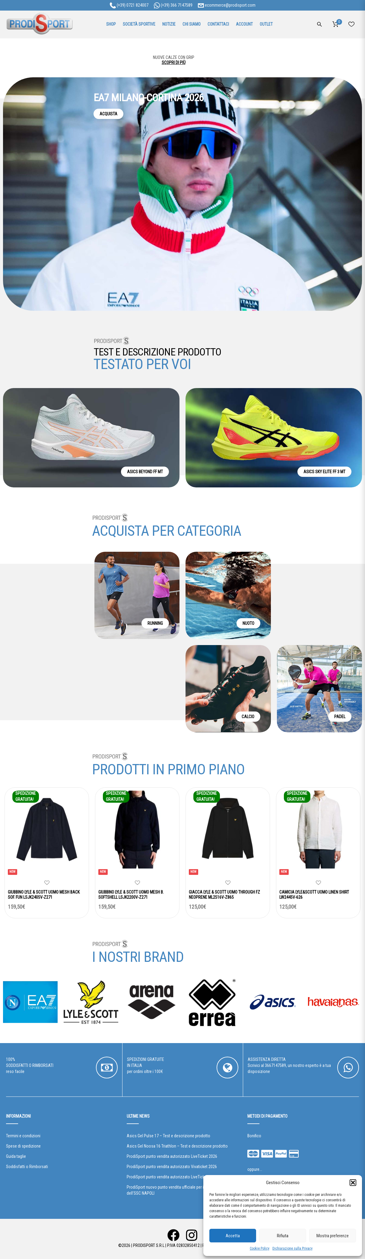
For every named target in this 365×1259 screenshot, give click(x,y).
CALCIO (248, 716)
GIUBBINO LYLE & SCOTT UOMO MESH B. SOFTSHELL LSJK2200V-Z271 (131, 895)
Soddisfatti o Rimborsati (27, 1166)
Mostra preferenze (332, 1235)
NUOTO (248, 623)
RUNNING (155, 623)
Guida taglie (16, 1156)
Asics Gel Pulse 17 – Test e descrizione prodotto (168, 1135)
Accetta (233, 1235)
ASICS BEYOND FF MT (145, 471)
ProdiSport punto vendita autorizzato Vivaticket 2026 (172, 1166)
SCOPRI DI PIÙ (183, 63)
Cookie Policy (259, 1248)
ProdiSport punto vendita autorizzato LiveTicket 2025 (172, 1176)
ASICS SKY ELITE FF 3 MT (324, 471)
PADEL (339, 716)
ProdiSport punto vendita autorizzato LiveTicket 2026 (172, 1156)
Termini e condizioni (23, 1135)
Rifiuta (282, 1235)
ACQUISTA (108, 113)
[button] (353, 1183)
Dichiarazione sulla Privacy (292, 1248)
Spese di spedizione (23, 1146)
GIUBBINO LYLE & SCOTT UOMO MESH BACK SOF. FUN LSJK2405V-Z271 (44, 895)
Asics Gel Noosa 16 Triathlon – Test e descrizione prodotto (177, 1146)
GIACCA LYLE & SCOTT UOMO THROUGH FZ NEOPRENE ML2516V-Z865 (224, 895)
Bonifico (254, 1135)
